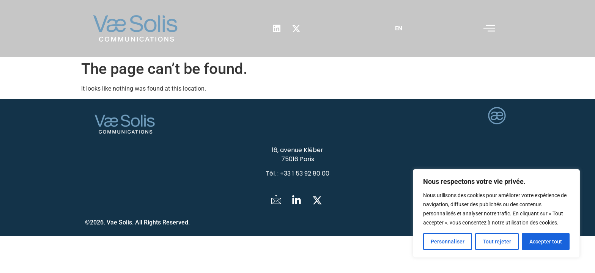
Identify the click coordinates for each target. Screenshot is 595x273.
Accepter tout (545, 241)
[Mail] (276, 201)
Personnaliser (447, 241)
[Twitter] (317, 201)
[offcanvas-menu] (489, 28)
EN (398, 28)
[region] (496, 213)
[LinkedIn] (296, 201)
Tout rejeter (497, 241)
